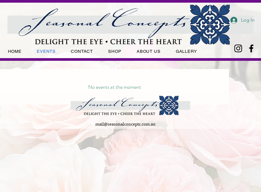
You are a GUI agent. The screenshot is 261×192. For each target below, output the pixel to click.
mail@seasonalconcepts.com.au (125, 124)
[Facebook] (251, 48)
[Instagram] (238, 48)
